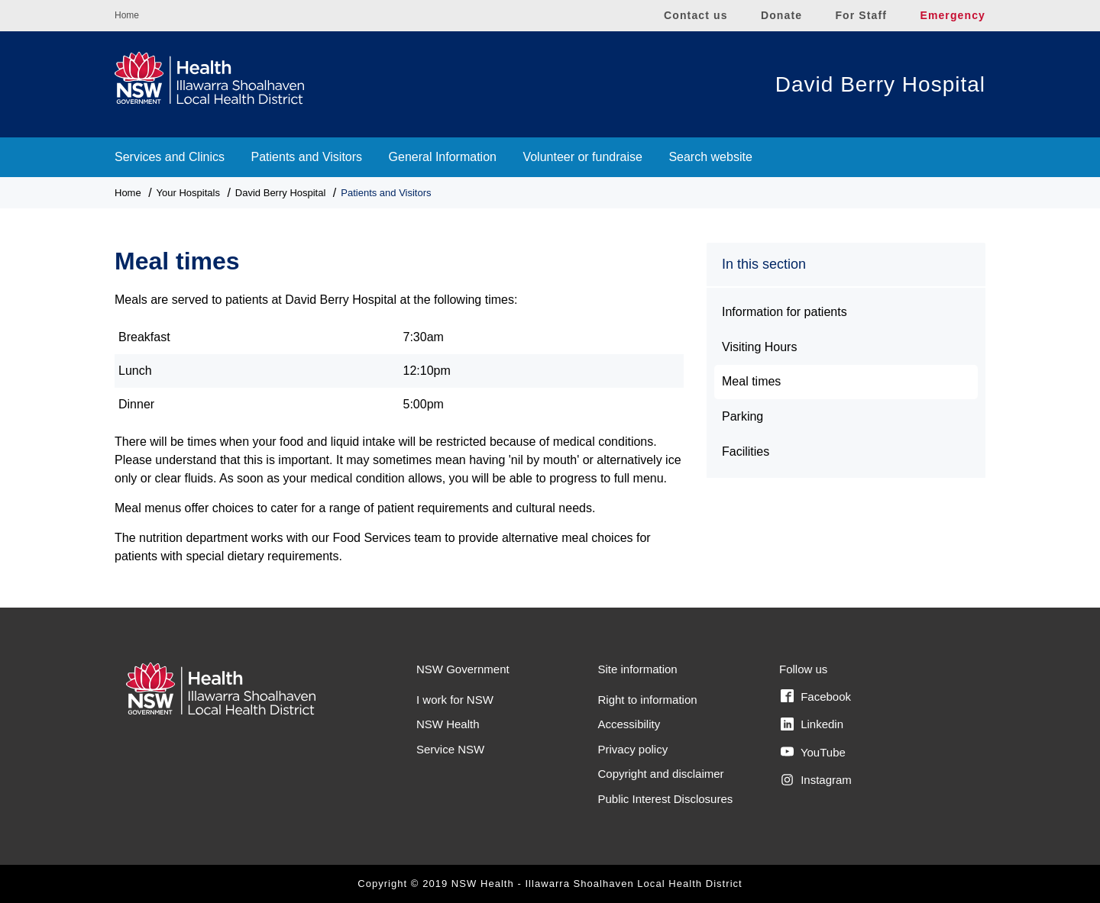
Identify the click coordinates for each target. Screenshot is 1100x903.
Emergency (952, 15)
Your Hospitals (188, 192)
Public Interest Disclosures (665, 798)
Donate (781, 15)
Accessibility (629, 724)
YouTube (813, 752)
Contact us (696, 15)
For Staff (861, 15)
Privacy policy (633, 749)
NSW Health (448, 724)
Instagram (816, 780)
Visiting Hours (759, 346)
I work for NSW (454, 699)
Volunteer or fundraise (582, 156)
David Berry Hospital (880, 84)
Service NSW (450, 749)
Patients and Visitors (307, 156)
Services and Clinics (170, 156)
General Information (443, 156)
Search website (710, 156)
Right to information (647, 699)
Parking (742, 416)
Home (127, 15)
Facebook (816, 696)
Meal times (751, 381)
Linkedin (812, 724)
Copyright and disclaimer (661, 773)
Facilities (745, 451)
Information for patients (784, 311)
